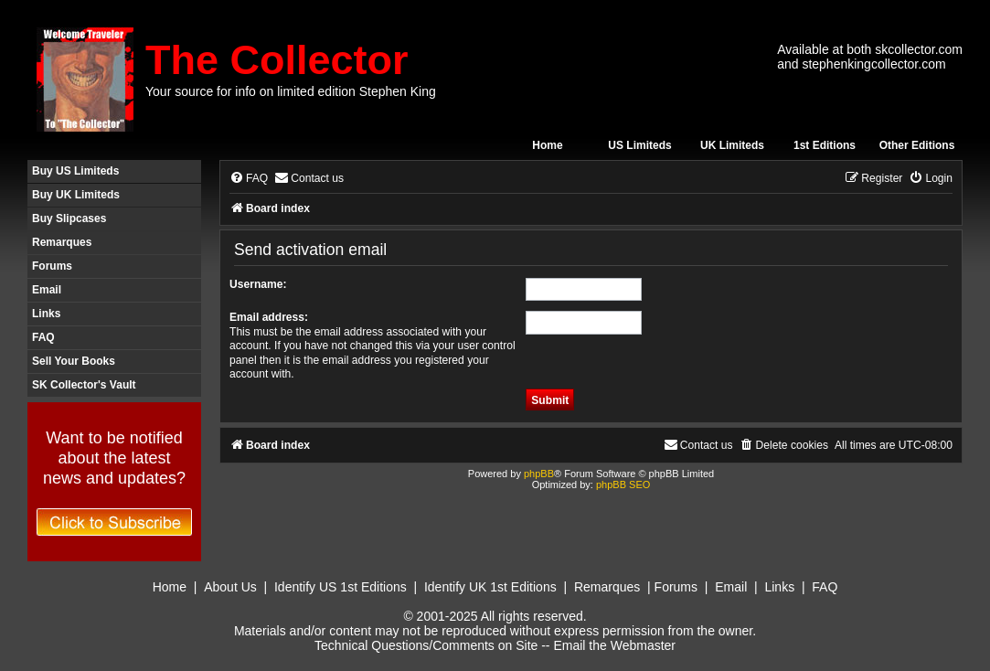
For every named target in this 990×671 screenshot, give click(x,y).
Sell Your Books (73, 361)
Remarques (61, 242)
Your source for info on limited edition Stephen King (290, 91)
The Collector (277, 60)
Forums (52, 266)
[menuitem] (248, 178)
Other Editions (917, 145)
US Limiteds (639, 145)
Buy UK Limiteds (76, 194)
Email (46, 289)
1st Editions (824, 145)
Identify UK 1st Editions (490, 587)
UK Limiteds (732, 145)
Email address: (268, 317)
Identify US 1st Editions (340, 587)
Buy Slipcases (69, 218)
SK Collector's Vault (84, 384)
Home (547, 145)
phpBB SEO (623, 484)
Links (46, 313)
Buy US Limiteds (75, 171)
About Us (230, 587)
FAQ (43, 337)
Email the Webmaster (614, 645)
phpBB (539, 473)
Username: (258, 284)
